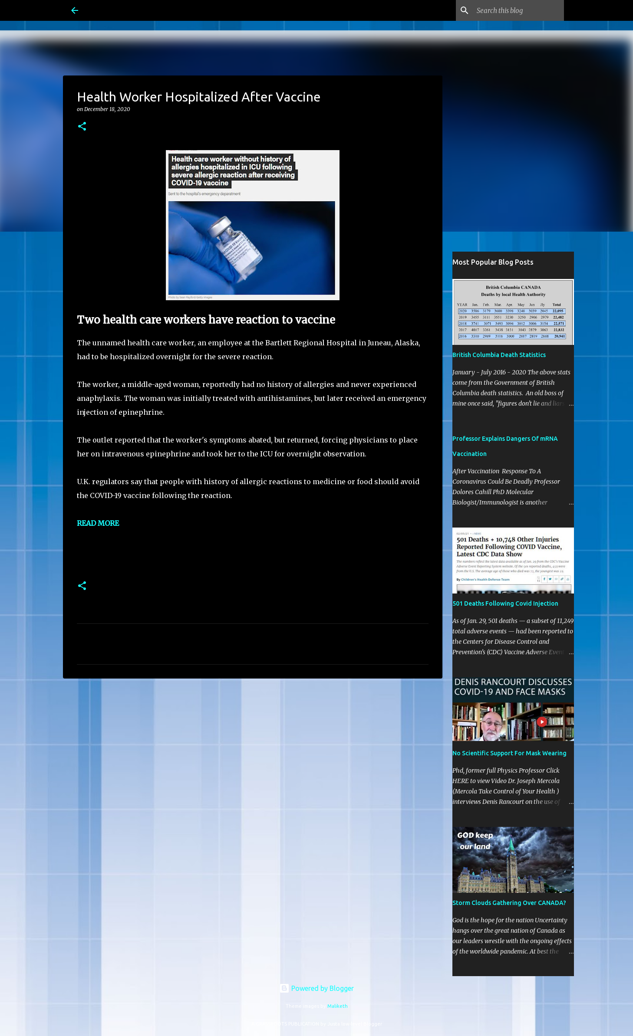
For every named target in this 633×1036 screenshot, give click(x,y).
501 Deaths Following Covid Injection (505, 603)
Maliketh (337, 1006)
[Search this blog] (518, 10)
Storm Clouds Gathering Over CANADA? (509, 902)
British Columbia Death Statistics (499, 354)
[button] (82, 127)
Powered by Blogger (316, 988)
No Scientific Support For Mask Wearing (509, 753)
